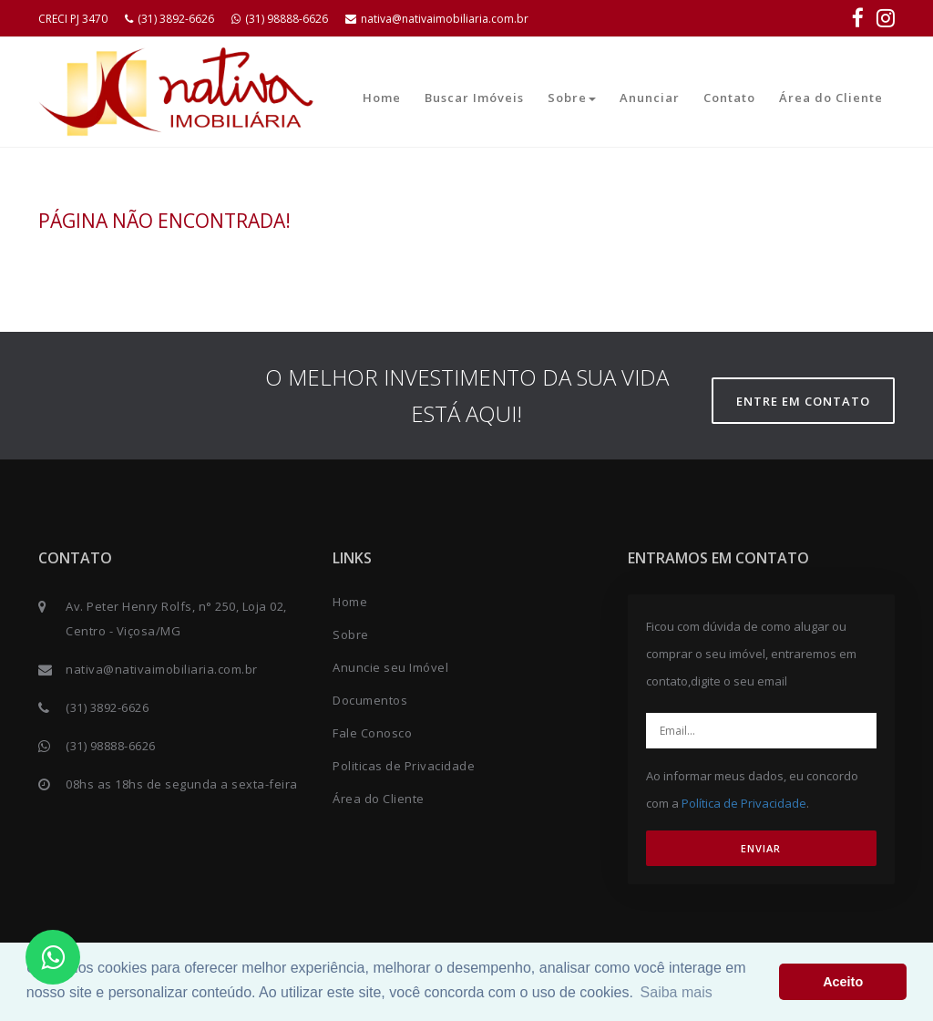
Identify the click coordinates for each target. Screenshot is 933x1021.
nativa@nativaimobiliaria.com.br (436, 18)
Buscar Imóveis (474, 97)
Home (382, 97)
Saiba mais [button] (677, 992)
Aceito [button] (843, 982)
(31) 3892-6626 (169, 18)
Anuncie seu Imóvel (390, 667)
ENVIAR (761, 848)
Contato (729, 97)
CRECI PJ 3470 (73, 18)
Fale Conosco (372, 733)
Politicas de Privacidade (404, 766)
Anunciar (650, 97)
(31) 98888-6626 (279, 18)
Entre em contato (803, 401)
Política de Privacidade (744, 803)
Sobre (572, 97)
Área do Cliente (831, 97)
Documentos (370, 700)
